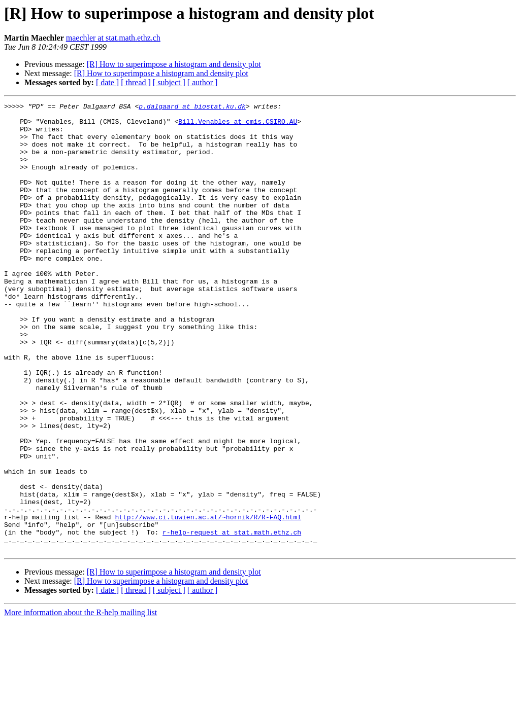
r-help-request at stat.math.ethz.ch (231, 618)
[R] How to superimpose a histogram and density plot (174, 64)
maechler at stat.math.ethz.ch (113, 37)
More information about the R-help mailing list (80, 702)
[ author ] (202, 82)
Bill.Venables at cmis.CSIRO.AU (237, 125)
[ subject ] (169, 82)
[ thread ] (136, 82)
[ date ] (107, 82)
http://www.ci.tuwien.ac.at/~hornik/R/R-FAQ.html (208, 600)
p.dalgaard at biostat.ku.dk (192, 107)
